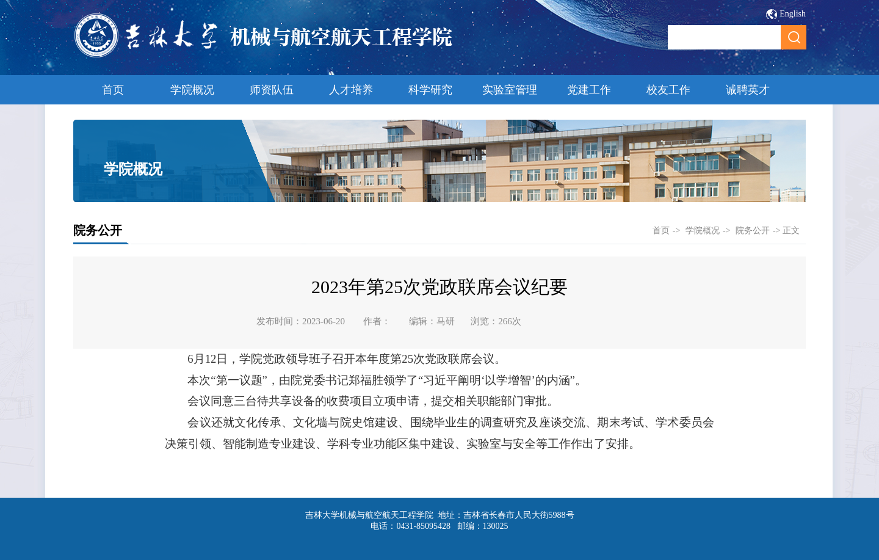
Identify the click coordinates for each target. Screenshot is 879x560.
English (793, 13)
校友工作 (668, 90)
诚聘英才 (748, 90)
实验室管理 (509, 90)
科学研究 (430, 90)
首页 (113, 90)
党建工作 (589, 90)
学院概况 (192, 90)
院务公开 (753, 230)
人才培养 (351, 90)
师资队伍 (272, 90)
